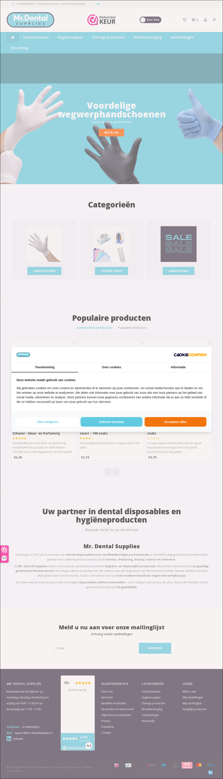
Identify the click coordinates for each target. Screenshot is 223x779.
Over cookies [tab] (111, 367)
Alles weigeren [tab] (47, 422)
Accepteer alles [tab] (175, 422)
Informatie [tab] (178, 367)
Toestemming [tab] (44, 367)
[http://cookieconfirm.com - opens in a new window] (190, 354)
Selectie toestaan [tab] (111, 422)
